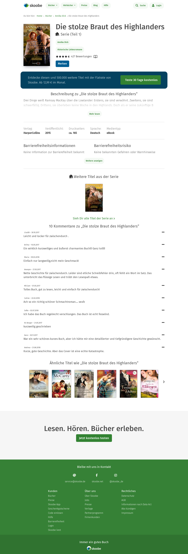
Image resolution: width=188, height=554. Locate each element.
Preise (84, 5)
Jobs (87, 500)
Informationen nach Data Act (136, 504)
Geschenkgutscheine (58, 508)
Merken (62, 63)
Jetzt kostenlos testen (94, 438)
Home (39, 16)
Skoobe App (54, 504)
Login (156, 5)
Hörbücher (68, 5)
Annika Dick (60, 16)
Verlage (89, 508)
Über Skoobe (91, 495)
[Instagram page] (116, 478)
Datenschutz (127, 495)
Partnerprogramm (94, 513)
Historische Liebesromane (69, 49)
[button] (164, 381)
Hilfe (106, 5)
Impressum (127, 513)
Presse (88, 504)
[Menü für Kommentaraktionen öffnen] (163, 232)
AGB (123, 500)
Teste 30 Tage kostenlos (141, 80)
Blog (95, 5)
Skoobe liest (54, 530)
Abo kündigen (128, 508)
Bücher (52, 5)
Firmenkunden (92, 517)
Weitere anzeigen (94, 161)
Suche (141, 5)
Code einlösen (55, 513)
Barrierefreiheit (56, 521)
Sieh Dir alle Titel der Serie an (94, 218)
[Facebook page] (97, 478)
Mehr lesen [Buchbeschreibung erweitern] (94, 114)
